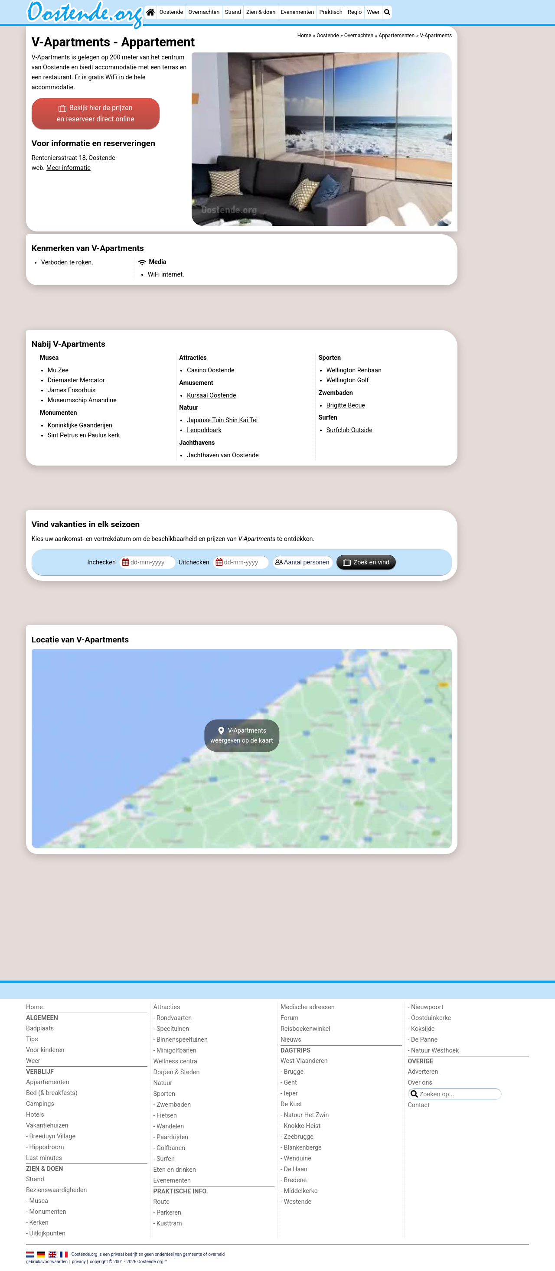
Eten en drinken (174, 1169)
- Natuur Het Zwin (305, 1115)
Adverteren (423, 1071)
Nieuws (291, 1039)
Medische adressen (308, 1007)
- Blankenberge (301, 1147)
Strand (233, 12)
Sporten (164, 1094)
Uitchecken (195, 562)
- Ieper (289, 1093)
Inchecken (103, 562)
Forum (289, 1018)
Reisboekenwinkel (305, 1029)
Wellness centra (175, 1061)
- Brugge (292, 1071)
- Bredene (294, 1180)
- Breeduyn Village (50, 1136)
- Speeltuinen (171, 1029)
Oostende (171, 12)
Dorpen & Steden (176, 1072)
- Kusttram (167, 1223)
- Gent (289, 1082)
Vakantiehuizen (47, 1125)
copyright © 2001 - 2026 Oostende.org (126, 1261)
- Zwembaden (172, 1104)
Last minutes (44, 1158)
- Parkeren (167, 1212)
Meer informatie (68, 168)
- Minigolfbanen (174, 1050)
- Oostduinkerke (429, 1018)
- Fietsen (165, 1115)
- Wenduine (296, 1158)
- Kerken (37, 1222)
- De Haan (294, 1169)
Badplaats (40, 1028)
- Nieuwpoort (426, 1007)
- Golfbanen (169, 1148)
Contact (419, 1105)
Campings (40, 1104)
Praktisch (331, 12)
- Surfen (164, 1159)
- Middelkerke (299, 1191)
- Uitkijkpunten (45, 1233)
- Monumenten (46, 1212)
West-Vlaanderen (304, 1061)
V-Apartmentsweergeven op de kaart (241, 735)
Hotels (35, 1114)
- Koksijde (421, 1029)
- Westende (296, 1202)
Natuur (163, 1083)
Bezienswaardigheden (56, 1190)
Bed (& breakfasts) (52, 1093)
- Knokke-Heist (300, 1126)
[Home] (150, 12)
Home (34, 1007)
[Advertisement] (494, 225)
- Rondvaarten (172, 1018)
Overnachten (204, 12)
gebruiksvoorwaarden (47, 1261)
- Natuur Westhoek (433, 1050)
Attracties (166, 1007)
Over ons (420, 1082)
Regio (355, 12)
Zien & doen (260, 12)
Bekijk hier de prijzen (95, 114)
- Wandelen (168, 1126)
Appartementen (47, 1082)
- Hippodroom (45, 1147)
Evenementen (297, 12)
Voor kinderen (45, 1050)
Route (161, 1202)
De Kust (291, 1104)
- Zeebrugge (297, 1137)
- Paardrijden (171, 1137)
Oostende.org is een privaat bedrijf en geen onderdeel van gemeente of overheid (148, 1254)
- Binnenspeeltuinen (180, 1039)
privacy (79, 1261)
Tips (32, 1039)
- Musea (37, 1201)
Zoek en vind (366, 562)
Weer (373, 12)
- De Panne (423, 1039)
